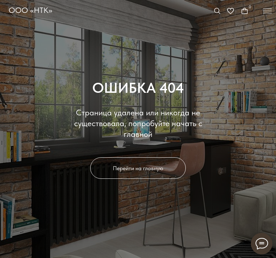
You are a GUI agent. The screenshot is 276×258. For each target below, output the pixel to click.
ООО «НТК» (30, 10)
